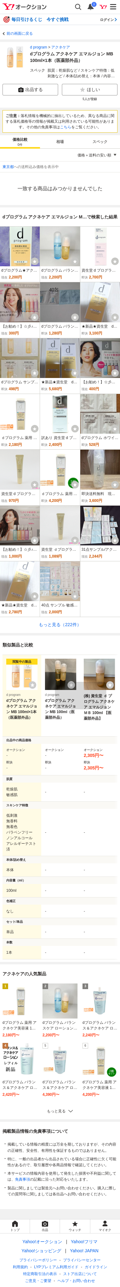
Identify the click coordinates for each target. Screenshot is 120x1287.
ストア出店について (80, 1274)
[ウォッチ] (34, 261)
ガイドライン (96, 1267)
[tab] (20, 141)
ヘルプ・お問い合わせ (76, 1281)
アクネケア (60, 47)
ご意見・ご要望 (38, 1281)
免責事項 (22, 1179)
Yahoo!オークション (42, 1241)
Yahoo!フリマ (84, 1241)
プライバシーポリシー (38, 1260)
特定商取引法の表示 (40, 1274)
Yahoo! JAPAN (84, 1250)
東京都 (8, 167)
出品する (30, 90)
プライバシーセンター (82, 1260)
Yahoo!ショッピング (41, 1250)
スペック (100, 142)
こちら (65, 127)
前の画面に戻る (20, 33)
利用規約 (20, 1267)
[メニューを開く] (113, 7)
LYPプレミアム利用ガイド (56, 1267)
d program (38, 47)
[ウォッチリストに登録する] (32, 685)
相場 (60, 142)
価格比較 (20, 142)
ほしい (89, 90)
